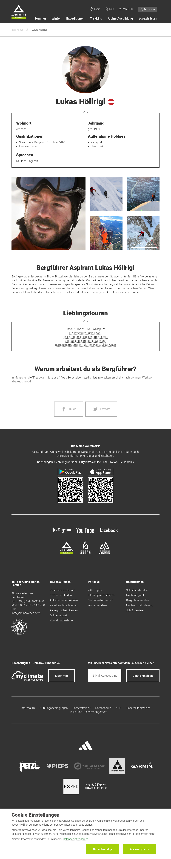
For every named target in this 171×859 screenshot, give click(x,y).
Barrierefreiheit (81, 708)
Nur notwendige (103, 849)
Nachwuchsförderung (139, 605)
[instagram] (61, 533)
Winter (56, 18)
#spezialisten (147, 18)
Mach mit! (61, 675)
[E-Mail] (104, 675)
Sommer (40, 18)
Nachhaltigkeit (135, 595)
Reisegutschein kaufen (64, 610)
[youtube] (85, 533)
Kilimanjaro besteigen (101, 595)
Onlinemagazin (59, 615)
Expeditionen (75, 18)
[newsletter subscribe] (143, 675)
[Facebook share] (68, 409)
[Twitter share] (101, 409)
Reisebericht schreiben (63, 605)
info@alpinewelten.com (25, 613)
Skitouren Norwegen (100, 600)
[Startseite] (18, 12)
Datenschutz (103, 708)
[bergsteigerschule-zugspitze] (85, 553)
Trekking (96, 18)
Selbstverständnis (137, 590)
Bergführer (17, 29)
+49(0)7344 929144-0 (30, 601)
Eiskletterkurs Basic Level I (85, 333)
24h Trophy (95, 590)
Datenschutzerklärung (75, 839)
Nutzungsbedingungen (54, 708)
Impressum (28, 708)
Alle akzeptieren (140, 849)
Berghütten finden (61, 595)
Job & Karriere (134, 610)
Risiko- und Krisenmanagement (88, 711)
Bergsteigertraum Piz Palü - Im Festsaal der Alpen (85, 344)
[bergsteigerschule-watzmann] (104, 553)
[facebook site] (109, 532)
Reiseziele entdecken (62, 590)
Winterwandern (97, 605)
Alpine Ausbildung (120, 18)
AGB (118, 708)
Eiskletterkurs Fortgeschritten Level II (85, 336)
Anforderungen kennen (64, 600)
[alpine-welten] (67, 553)
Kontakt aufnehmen (62, 620)
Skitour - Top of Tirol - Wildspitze (85, 329)
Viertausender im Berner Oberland (85, 340)
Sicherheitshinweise (138, 708)
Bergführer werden (137, 600)
